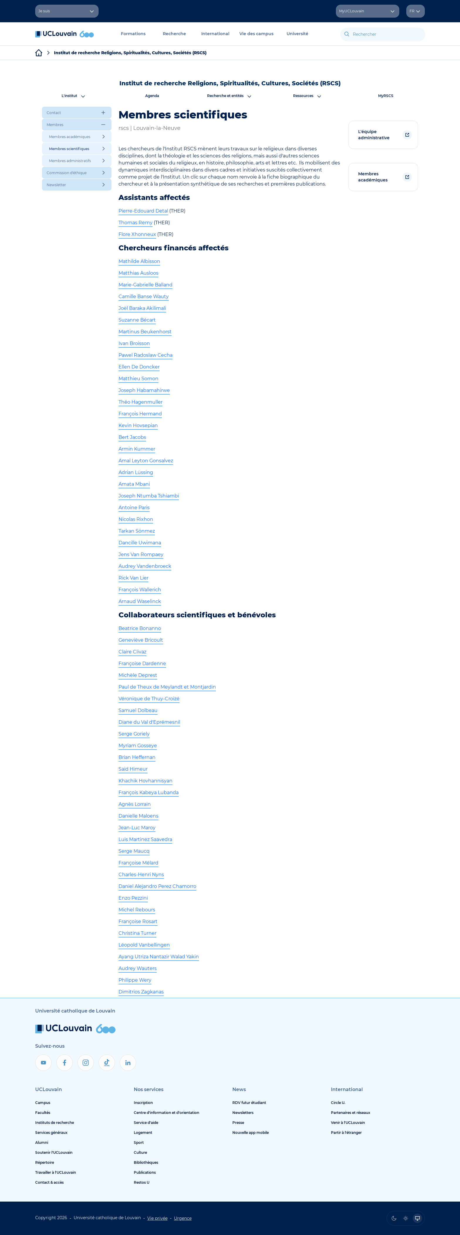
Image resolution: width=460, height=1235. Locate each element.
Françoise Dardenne (142, 663)
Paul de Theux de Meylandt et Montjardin (167, 687)
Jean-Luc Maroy (137, 827)
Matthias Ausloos (138, 273)
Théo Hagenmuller (141, 402)
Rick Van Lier (133, 578)
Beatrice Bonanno (140, 628)
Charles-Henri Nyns (141, 874)
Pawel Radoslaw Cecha (145, 355)
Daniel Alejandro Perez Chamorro (157, 886)
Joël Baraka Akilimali (142, 308)
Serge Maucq (134, 851)
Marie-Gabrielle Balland (145, 285)
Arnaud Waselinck (140, 601)
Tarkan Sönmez (137, 531)
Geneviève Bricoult (141, 640)
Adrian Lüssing (136, 472)
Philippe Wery (135, 980)
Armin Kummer (137, 449)
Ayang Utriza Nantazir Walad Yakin (159, 956)
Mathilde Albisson (139, 261)
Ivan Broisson (134, 343)
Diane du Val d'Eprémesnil (149, 722)
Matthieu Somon (138, 378)
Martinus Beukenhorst (145, 331)
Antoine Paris (134, 507)
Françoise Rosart (138, 921)
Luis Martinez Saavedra (145, 839)
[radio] (394, 1218)
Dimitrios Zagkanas (141, 992)
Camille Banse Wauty (144, 296)
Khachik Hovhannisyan (145, 781)
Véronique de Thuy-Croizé (149, 698)
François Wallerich (140, 589)
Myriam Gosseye (138, 745)
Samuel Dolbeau (138, 710)
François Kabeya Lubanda (149, 792)
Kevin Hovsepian (138, 425)
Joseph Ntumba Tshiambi (149, 496)
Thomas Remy (136, 222)
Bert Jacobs (132, 437)
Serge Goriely (134, 734)
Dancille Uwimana (140, 543)
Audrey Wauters (138, 968)
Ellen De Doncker (139, 367)
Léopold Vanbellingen (144, 945)
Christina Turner (137, 933)
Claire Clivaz (132, 652)
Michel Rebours (137, 910)
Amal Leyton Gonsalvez (146, 460)
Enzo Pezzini (133, 898)
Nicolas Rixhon (136, 519)
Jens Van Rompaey (141, 554)
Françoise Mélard (138, 863)
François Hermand (140, 414)
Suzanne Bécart (137, 320)
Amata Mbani (134, 484)
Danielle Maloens (138, 816)
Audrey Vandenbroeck (145, 566)
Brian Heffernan (137, 757)
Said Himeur (133, 769)
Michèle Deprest (138, 675)
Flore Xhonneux (137, 234)
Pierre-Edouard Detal (143, 211)
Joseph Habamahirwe (144, 390)
